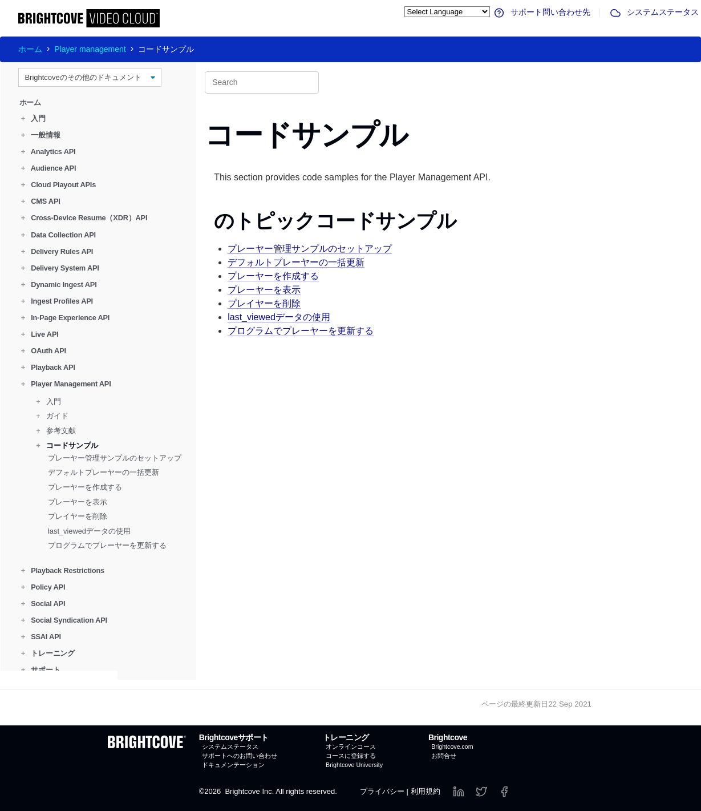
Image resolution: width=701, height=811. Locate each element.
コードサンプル (67, 445)
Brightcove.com (452, 746)
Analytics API (48, 151)
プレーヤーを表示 (77, 501)
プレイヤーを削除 (77, 516)
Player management (89, 49)
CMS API (40, 201)
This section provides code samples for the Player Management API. (352, 177)
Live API (40, 334)
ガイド (52, 415)
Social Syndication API (64, 620)
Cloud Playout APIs (58, 184)
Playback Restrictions (62, 570)
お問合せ (443, 755)
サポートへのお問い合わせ (239, 755)
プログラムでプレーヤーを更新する (107, 545)
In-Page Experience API (65, 317)
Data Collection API (58, 234)
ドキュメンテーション (233, 764)
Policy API (43, 587)
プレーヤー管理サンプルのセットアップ (114, 458)
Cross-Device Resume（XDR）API (84, 217)
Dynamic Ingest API (59, 284)
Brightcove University (354, 764)
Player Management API (66, 384)
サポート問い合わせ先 (541, 12)
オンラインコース (351, 746)
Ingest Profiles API (57, 301)
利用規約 (425, 791)
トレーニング (48, 653)
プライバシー (382, 791)
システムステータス (654, 12)
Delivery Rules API (57, 251)
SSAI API (41, 636)
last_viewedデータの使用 (89, 531)
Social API (43, 603)
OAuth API (43, 350)
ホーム (30, 49)
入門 (33, 118)
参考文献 (56, 430)
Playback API (48, 367)
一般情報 (40, 135)
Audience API (48, 168)
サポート (40, 669)
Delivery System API (60, 268)
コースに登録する (351, 755)
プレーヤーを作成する (85, 487)
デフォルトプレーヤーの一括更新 (103, 472)
